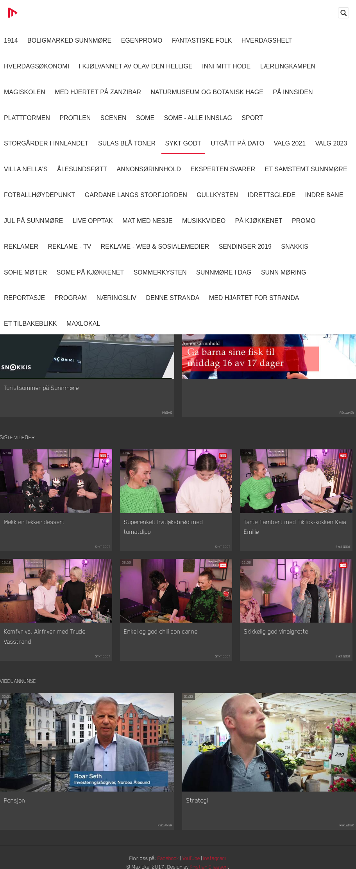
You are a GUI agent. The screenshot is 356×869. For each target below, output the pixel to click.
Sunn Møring (283, 272)
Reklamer (21, 246)
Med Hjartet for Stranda (254, 297)
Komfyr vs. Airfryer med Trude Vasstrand (45, 637)
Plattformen (27, 118)
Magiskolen (24, 92)
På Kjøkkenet (259, 220)
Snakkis (294, 246)
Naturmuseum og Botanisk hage (207, 92)
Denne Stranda (173, 297)
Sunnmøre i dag (223, 272)
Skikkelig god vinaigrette (276, 632)
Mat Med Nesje (147, 220)
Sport (252, 118)
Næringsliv (116, 297)
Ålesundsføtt (82, 169)
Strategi (197, 801)
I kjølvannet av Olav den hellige (136, 66)
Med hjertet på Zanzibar (98, 92)
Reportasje (24, 297)
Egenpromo (142, 40)
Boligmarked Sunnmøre (69, 40)
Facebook (168, 859)
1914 (11, 40)
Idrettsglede (271, 195)
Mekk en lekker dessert (34, 522)
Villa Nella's (26, 169)
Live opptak (93, 220)
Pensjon (14, 801)
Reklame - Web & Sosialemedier (155, 246)
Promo (303, 220)
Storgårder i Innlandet (46, 143)
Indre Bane (324, 195)
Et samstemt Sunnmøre (306, 169)
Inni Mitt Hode (226, 66)
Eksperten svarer (222, 169)
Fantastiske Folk (202, 40)
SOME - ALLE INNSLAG (198, 118)
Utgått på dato (237, 143)
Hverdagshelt (267, 40)
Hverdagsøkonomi (36, 66)
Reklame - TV (69, 246)
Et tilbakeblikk (30, 323)
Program (71, 297)
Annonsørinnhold (149, 169)
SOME (145, 118)
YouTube (192, 859)
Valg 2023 (331, 143)
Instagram (217, 859)
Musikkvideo (203, 220)
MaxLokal (83, 323)
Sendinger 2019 (245, 246)
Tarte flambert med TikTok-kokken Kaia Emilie (295, 527)
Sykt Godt (183, 143)
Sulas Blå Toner (127, 143)
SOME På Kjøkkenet (90, 272)
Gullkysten (217, 195)
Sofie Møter (25, 272)
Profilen (75, 118)
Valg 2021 (290, 143)
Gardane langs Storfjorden (136, 195)
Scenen (113, 118)
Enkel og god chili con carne (161, 632)
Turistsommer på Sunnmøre (41, 388)
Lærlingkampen (287, 66)
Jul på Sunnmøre (33, 220)
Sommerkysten (160, 272)
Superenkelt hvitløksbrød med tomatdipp (163, 527)
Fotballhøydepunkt (39, 195)
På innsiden (293, 92)
